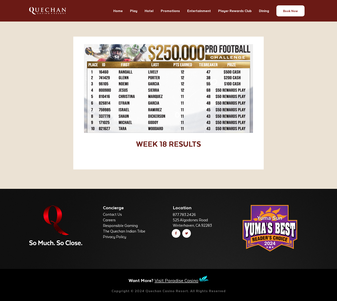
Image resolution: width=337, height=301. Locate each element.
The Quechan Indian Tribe (124, 231)
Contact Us (112, 214)
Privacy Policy (114, 236)
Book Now (290, 10)
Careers (109, 219)
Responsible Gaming (120, 225)
